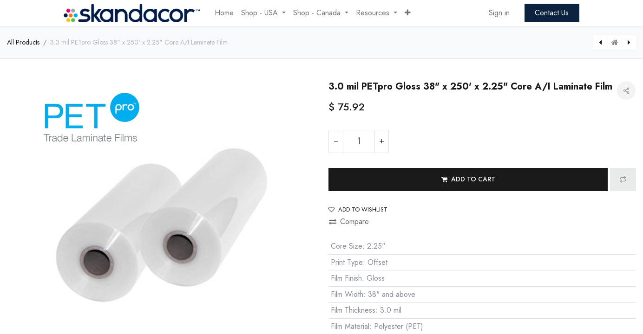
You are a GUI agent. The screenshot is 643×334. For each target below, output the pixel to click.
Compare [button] (349, 221)
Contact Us (552, 12)
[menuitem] (224, 13)
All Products (23, 42)
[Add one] (381, 141)
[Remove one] (336, 141)
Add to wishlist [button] (357, 209)
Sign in (499, 12)
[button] (407, 13)
